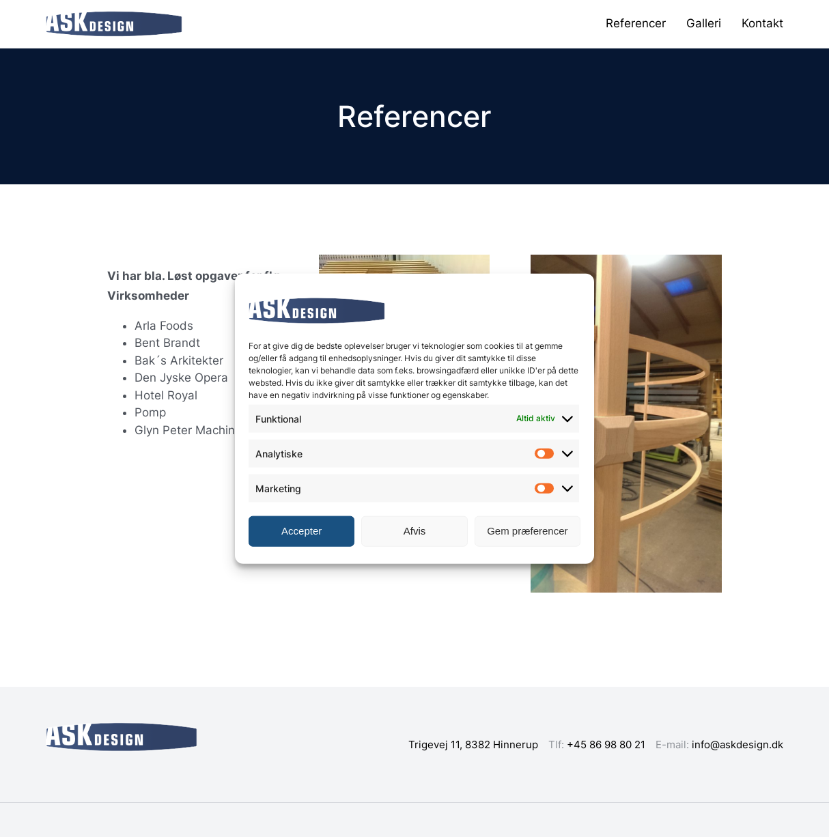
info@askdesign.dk (737, 744)
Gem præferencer (527, 531)
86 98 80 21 (617, 744)
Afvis (415, 531)
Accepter (301, 531)
